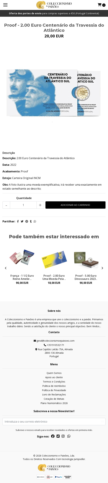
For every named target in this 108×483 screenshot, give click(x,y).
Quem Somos (54, 373)
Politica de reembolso (54, 385)
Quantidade (24, 198)
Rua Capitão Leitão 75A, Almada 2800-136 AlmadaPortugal (54, 353)
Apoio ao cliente (54, 377)
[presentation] (5, 268)
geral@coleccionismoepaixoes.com (54, 340)
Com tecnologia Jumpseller (70, 459)
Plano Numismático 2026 (54, 403)
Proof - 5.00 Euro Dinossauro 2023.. (86, 277)
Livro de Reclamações (54, 394)
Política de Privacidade (54, 390)
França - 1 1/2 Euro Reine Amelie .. (22, 277)
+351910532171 (54, 345)
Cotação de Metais (54, 398)
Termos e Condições (54, 381)
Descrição (8, 153)
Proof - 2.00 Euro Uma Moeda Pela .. (54, 277)
